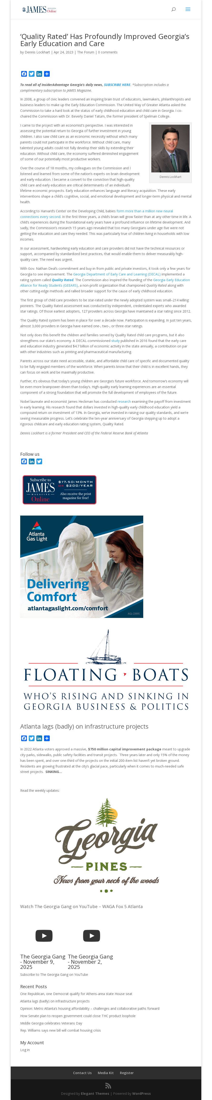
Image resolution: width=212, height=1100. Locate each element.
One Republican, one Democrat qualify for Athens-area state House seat (76, 993)
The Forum (85, 52)
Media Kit (106, 1073)
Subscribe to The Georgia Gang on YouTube (54, 974)
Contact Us (82, 1073)
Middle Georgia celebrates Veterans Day (51, 1023)
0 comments (108, 52)
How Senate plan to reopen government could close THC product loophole (78, 1016)
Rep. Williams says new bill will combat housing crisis (60, 1030)
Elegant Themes (95, 1093)
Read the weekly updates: (39, 790)
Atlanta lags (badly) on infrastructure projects (84, 726)
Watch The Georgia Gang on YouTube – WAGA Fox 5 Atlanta (81, 906)
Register (127, 1073)
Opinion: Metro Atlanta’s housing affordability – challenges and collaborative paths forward (89, 1008)
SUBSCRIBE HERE (117, 84)
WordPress (141, 1093)
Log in (25, 1050)
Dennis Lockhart (37, 52)
